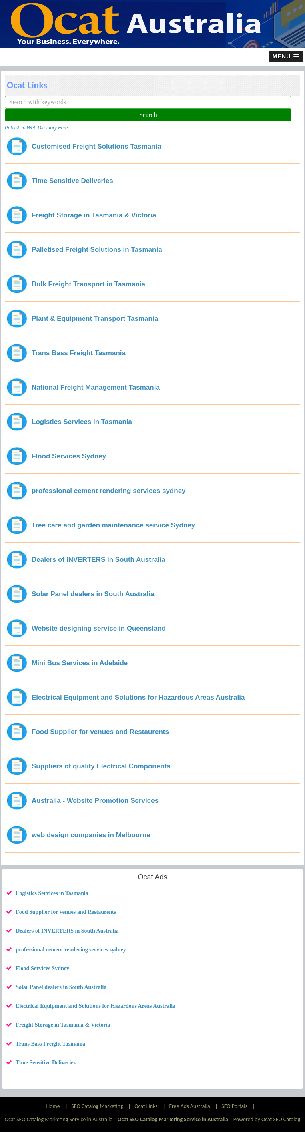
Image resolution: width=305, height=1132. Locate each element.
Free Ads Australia (189, 1106)
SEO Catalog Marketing (97, 1106)
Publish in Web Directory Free (36, 128)
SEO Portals (234, 1106)
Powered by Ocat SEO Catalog (267, 1119)
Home (53, 1106)
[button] (286, 56)
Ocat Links (146, 1106)
